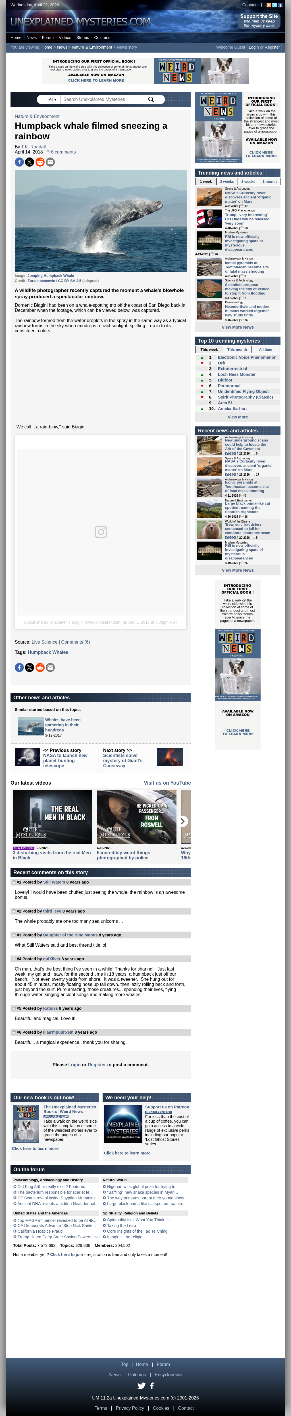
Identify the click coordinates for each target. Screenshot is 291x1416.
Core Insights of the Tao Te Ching (137, 1231)
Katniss (50, 1008)
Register (272, 47)
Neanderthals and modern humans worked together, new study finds (248, 310)
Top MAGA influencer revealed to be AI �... (57, 1220)
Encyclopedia (168, 1374)
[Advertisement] (101, 379)
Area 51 (225, 403)
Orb (221, 363)
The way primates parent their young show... (147, 1198)
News (31, 37)
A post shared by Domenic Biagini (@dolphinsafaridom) (73, 622)
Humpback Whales (48, 652)
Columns (102, 37)
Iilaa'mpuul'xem (58, 1032)
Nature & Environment (92, 47)
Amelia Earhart (232, 408)
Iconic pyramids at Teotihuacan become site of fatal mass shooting (247, 267)
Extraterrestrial (232, 368)
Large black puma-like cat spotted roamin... (146, 1203)
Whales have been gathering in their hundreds (63, 725)
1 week (206, 181)
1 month (270, 181)
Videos (65, 37)
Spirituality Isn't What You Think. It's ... (141, 1220)
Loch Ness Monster (237, 374)
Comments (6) (75, 642)
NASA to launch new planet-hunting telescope (65, 760)
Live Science (45, 642)
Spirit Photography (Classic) (245, 397)
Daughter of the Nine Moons (70, 935)
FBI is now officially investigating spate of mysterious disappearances (244, 243)
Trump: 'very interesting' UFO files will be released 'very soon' (247, 219)
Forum (48, 37)
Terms (101, 1408)
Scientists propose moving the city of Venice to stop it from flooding (247, 289)
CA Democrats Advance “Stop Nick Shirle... (57, 1225)
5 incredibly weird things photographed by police (123, 855)
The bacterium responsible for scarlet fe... (55, 1192)
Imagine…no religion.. (127, 1237)
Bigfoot (225, 380)
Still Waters (54, 882)
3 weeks (248, 181)
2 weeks (227, 181)
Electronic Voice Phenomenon (247, 357)
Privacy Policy (130, 1408)
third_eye (52, 911)
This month (237, 349)
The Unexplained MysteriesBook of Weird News (69, 1109)
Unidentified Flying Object (243, 391)
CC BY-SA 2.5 (69, 281)
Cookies (161, 1408)
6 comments (61, 152)
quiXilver (52, 959)
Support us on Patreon (167, 1107)
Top (124, 1364)
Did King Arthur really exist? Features (51, 1186)
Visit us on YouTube (167, 783)
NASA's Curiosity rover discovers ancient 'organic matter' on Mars (248, 197)
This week (209, 349)
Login (254, 47)
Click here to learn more (35, 1148)
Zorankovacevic (41, 281)
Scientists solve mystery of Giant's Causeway (123, 760)
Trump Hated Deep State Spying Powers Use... (60, 1237)
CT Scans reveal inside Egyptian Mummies (56, 1198)
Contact (249, 5)
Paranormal (229, 385)
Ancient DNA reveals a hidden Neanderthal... (58, 1203)
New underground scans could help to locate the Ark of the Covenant (246, 444)
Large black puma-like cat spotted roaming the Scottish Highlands (247, 507)
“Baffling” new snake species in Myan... (142, 1192)
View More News (238, 327)
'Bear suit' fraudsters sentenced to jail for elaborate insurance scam (247, 528)
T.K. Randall (33, 146)
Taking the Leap (121, 1225)
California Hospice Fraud (40, 1231)
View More (238, 417)
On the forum (29, 1169)
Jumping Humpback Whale (51, 275)
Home (16, 37)
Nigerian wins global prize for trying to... (143, 1186)
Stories (82, 37)
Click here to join (66, 1254)
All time (265, 349)
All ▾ (53, 99)
